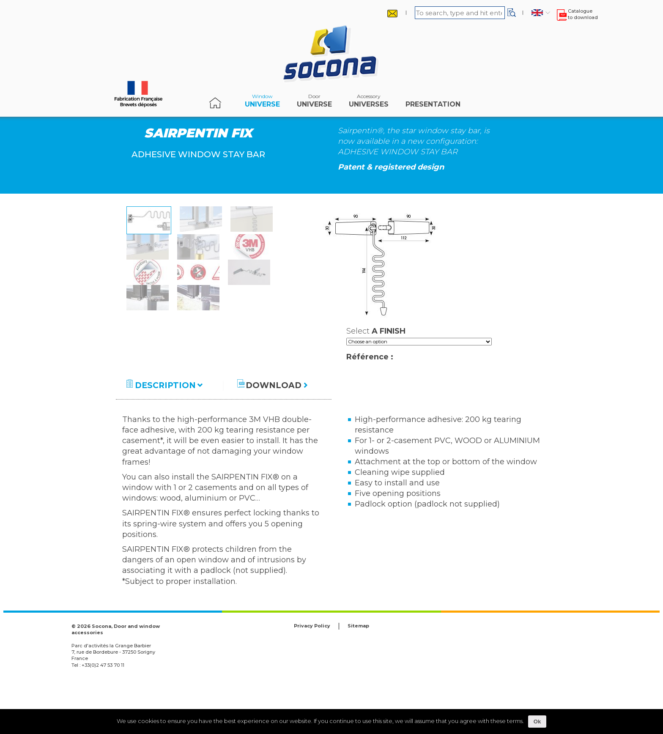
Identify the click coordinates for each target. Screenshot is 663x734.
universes (369, 102)
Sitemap (358, 676)
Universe (262, 102)
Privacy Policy (312, 676)
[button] (511, 12)
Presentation (432, 102)
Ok (537, 721)
